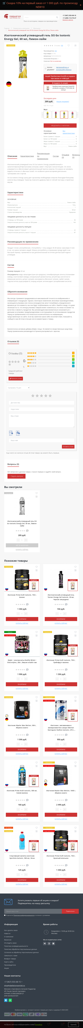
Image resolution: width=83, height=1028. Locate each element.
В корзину (22, 619)
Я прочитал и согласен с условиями (28, 915)
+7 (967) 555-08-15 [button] (13, 982)
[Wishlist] (68, 45)
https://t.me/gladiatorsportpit (53, 943)
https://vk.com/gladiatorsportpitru (45, 943)
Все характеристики (69, 132)
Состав (56, 156)
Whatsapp (10, 1000)
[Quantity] (22, 540)
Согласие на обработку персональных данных (21, 952)
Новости (7, 933)
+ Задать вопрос (16, 476)
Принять (73, 1025)
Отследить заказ (10, 943)
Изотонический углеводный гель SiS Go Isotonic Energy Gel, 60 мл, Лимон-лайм (22, 523)
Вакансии (7, 940)
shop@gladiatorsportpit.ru (14, 986)
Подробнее (38, 1024)
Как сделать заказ (11, 930)
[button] (69, 15)
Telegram (6, 1000)
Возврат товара (10, 959)
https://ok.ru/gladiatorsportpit (49, 943)
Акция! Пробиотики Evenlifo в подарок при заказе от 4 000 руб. (60, 77)
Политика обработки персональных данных (20, 949)
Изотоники (36, 28)
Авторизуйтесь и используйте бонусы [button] (63, 68)
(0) (62, 45)
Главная (6, 28)
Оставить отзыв (68, 447)
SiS (56, 51)
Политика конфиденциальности (24, 915)
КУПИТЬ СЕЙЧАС (22, 550)
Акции (6, 968)
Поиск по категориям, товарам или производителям (40, 21)
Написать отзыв (16, 378)
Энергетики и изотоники (21, 28)
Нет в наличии (22, 545)
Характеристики (27, 156)
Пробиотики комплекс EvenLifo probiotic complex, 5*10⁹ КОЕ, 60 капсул (63, 88)
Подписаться (70, 911)
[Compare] (75, 45)
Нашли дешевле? (62, 101)
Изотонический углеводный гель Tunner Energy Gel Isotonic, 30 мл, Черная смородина (61, 597)
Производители (10, 965)
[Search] (57, 17)
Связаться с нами (10, 956)
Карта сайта (8, 962)
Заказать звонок (68, 20)
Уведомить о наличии (60, 125)
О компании (8, 937)
